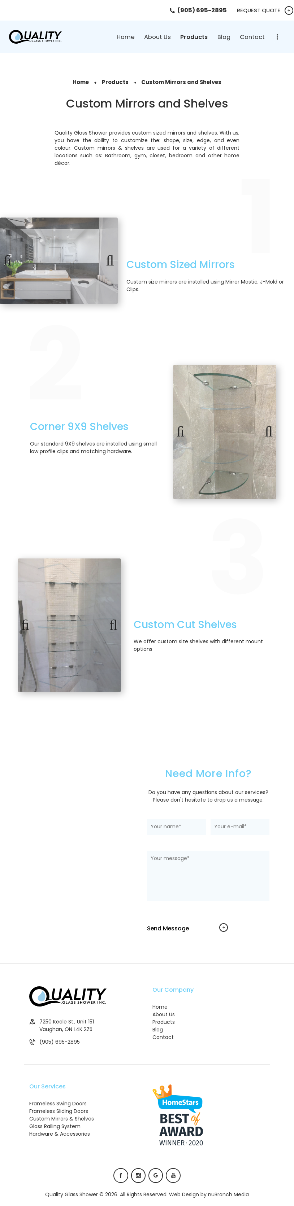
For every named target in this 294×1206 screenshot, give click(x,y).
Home (81, 82)
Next (107, 261)
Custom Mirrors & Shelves (61, 1118)
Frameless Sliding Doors (58, 1111)
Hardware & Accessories (59, 1133)
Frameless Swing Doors (58, 1103)
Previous (11, 261)
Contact (163, 1037)
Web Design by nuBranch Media (209, 1194)
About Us (163, 1014)
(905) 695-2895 (59, 1041)
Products (115, 82)
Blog (157, 1029)
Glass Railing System (55, 1126)
